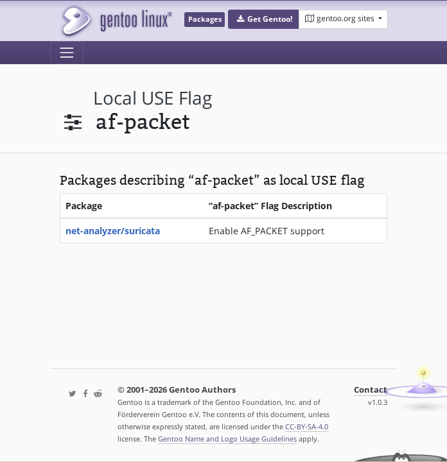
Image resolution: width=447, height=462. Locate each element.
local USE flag (152, 98)
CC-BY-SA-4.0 (306, 426)
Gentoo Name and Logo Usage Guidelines (227, 438)
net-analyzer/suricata (113, 231)
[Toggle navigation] (66, 52)
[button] (263, 19)
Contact (370, 389)
